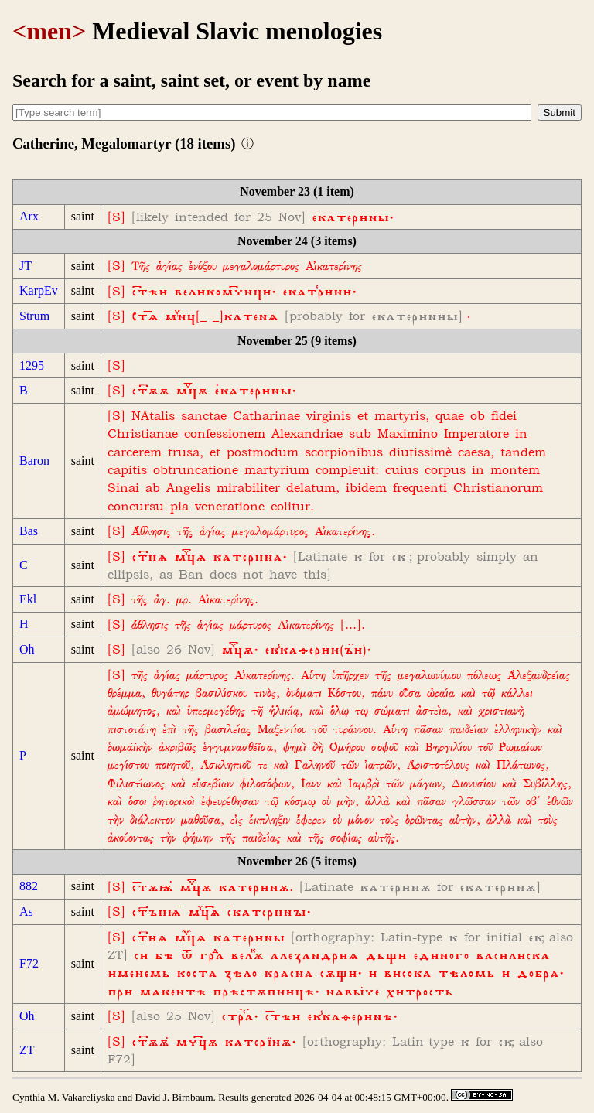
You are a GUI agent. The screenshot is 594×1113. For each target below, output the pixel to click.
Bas (28, 531)
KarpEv (38, 290)
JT (25, 265)
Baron (34, 460)
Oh (27, 649)
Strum (34, 316)
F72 (29, 963)
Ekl (27, 599)
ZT (27, 1050)
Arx (29, 216)
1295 (31, 365)
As (26, 911)
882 (28, 886)
